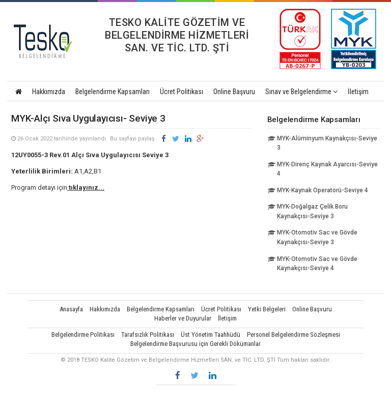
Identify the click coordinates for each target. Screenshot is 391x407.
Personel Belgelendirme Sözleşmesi (293, 334)
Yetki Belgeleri (267, 309)
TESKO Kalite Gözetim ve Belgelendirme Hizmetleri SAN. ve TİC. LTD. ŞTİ (47, 41)
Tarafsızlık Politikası (147, 334)
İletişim (358, 92)
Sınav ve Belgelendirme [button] (301, 92)
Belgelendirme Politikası (83, 334)
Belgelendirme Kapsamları (112, 92)
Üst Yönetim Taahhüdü (210, 334)
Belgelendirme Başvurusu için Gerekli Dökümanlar (195, 343)
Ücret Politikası (181, 92)
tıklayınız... (85, 187)
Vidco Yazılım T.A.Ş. (195, 394)
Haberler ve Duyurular (182, 318)
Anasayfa (71, 309)
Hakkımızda (48, 92)
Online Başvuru (234, 92)
